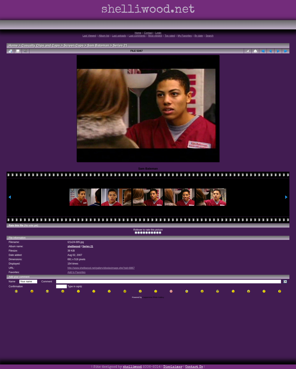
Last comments (137, 35)
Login (158, 32)
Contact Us (194, 367)
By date (198, 35)
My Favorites (185, 35)
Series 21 (120, 45)
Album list (104, 35)
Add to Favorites (76, 272)
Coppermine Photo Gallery (153, 297)
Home (138, 32)
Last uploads (119, 35)
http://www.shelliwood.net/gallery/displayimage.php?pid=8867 (101, 268)
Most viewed (155, 35)
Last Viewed (89, 35)
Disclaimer (172, 367)
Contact (148, 32)
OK (285, 281)
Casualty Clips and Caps (41, 45)
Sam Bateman (98, 45)
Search (209, 35)
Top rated (170, 35)
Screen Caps (74, 45)
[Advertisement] (148, 339)
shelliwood (73, 246)
